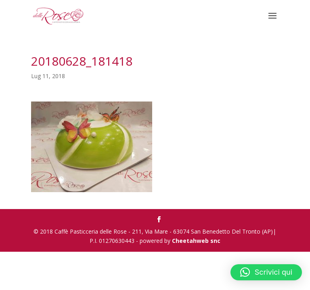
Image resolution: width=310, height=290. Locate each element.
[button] (266, 272)
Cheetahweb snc (196, 240)
